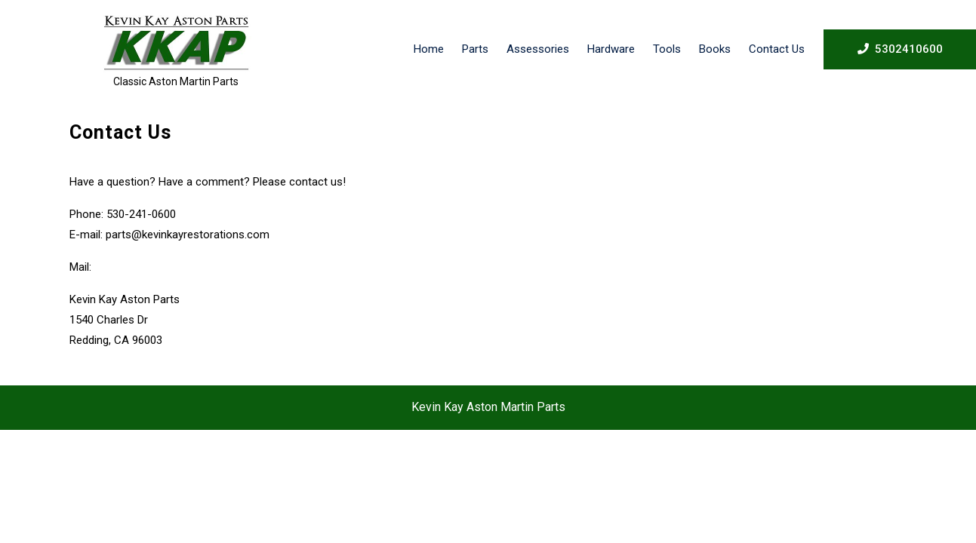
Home (429, 49)
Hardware (611, 49)
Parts (475, 49)
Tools (667, 49)
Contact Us (777, 49)
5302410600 (900, 48)
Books (715, 49)
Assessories (537, 49)
